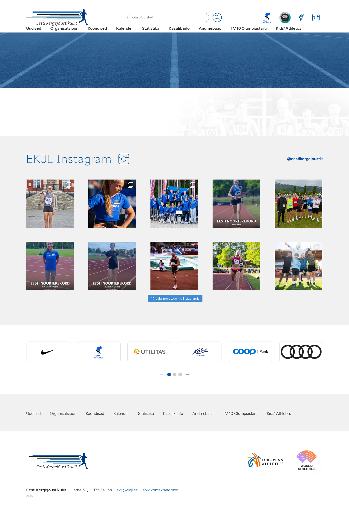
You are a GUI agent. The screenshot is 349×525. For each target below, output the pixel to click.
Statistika (150, 36)
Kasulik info (179, 36)
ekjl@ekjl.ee (127, 504)
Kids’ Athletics (289, 36)
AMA (29, 510)
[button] (169, 389)
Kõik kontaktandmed (160, 504)
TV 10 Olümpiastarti (249, 36)
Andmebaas (210, 36)
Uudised (33, 36)
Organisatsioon (64, 36)
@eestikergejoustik (305, 173)
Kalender (124, 36)
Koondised (97, 36)
